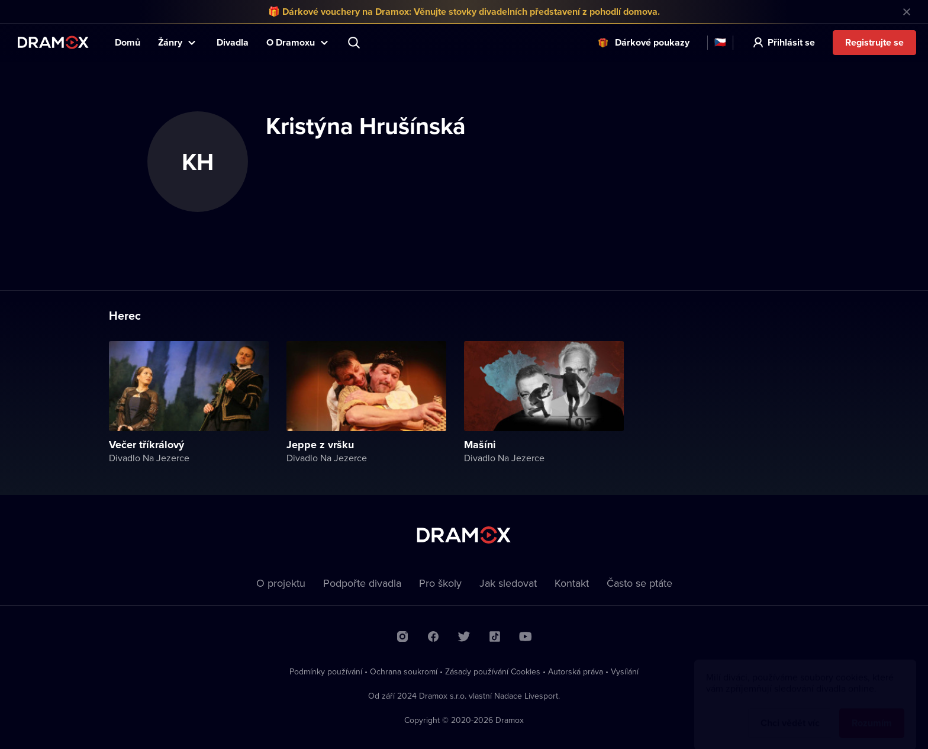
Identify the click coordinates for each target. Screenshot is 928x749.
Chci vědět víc (790, 711)
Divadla (233, 42)
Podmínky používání (325, 671)
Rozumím (872, 711)
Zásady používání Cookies (492, 671)
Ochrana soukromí (403, 671)
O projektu (280, 583)
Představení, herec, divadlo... (355, 42)
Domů (127, 42)
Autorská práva (575, 671)
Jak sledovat (508, 583)
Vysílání (625, 671)
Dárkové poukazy (652, 42)
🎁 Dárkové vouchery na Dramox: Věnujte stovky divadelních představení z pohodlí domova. (464, 11)
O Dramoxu (290, 42)
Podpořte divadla (362, 583)
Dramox (53, 42)
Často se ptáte (639, 583)
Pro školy (440, 583)
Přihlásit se (791, 42)
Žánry (170, 42)
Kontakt (572, 583)
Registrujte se (874, 42)
